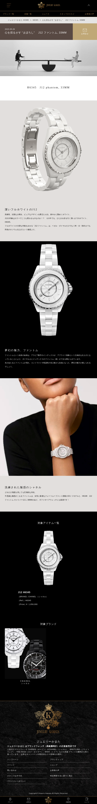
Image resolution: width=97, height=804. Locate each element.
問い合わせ (11, 770)
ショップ (53, 765)
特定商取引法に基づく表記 (61, 776)
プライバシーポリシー (16, 781)
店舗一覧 (28, 14)
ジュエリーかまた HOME (18, 20)
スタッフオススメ (67, 14)
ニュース (45, 14)
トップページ (12, 760)
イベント (11, 765)
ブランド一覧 (8, 14)
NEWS (35, 20)
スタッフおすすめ (14, 776)
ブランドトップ (56, 760)
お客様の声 (89, 14)
